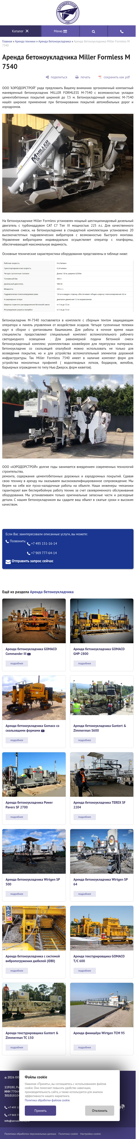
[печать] (83, 77)
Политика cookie (68, 1133)
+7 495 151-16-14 (42, 543)
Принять (40, 1110)
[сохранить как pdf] (114, 77)
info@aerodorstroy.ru (16, 1120)
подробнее (16, 663)
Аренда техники (25, 41)
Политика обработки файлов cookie (47, 1100)
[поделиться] (56, 77)
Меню (60, 31)
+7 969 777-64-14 (42, 553)
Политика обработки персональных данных (30, 1133)
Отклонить (99, 1110)
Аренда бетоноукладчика (54, 41)
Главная (7, 41)
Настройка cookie (90, 1133)
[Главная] (68, 12)
